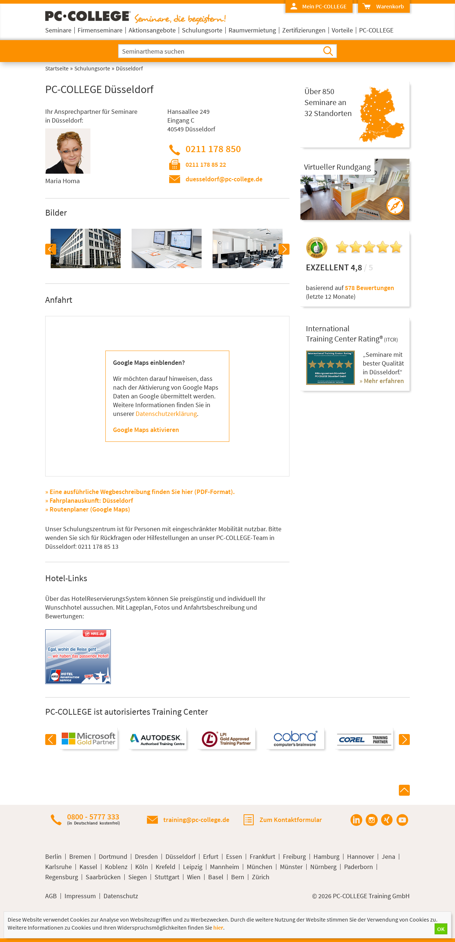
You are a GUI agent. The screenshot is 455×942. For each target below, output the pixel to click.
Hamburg (326, 857)
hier (218, 927)
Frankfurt (262, 857)
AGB (51, 896)
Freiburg (294, 857)
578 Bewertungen (369, 287)
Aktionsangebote (152, 30)
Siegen (137, 877)
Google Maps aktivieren (146, 429)
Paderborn (358, 867)
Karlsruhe (58, 867)
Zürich (260, 877)
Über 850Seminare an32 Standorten (328, 102)
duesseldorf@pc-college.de (224, 179)
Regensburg (61, 877)
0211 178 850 (213, 148)
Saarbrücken (103, 877)
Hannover (360, 857)
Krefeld (165, 867)
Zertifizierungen (304, 30)
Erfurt (210, 857)
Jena (388, 857)
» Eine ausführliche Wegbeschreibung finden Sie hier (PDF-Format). (140, 491)
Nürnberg (323, 867)
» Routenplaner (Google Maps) (87, 509)
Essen (234, 857)
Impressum (80, 896)
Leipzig (192, 867)
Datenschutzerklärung (166, 413)
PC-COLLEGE (376, 30)
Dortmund (113, 857)
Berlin (53, 857)
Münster (291, 867)
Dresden (146, 857)
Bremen (80, 857)
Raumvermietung (252, 30)
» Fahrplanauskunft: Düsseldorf (89, 500)
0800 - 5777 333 (93, 819)
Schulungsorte (202, 30)
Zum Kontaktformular (291, 819)
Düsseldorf (180, 857)
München (259, 867)
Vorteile (342, 30)
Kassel (88, 867)
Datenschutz (121, 896)
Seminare (58, 30)
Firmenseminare (100, 30)
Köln (141, 867)
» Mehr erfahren (381, 381)
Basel (215, 877)
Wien (194, 877)
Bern (237, 877)
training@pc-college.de (196, 819)
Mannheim (224, 867)
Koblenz (116, 867)
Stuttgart (167, 877)
